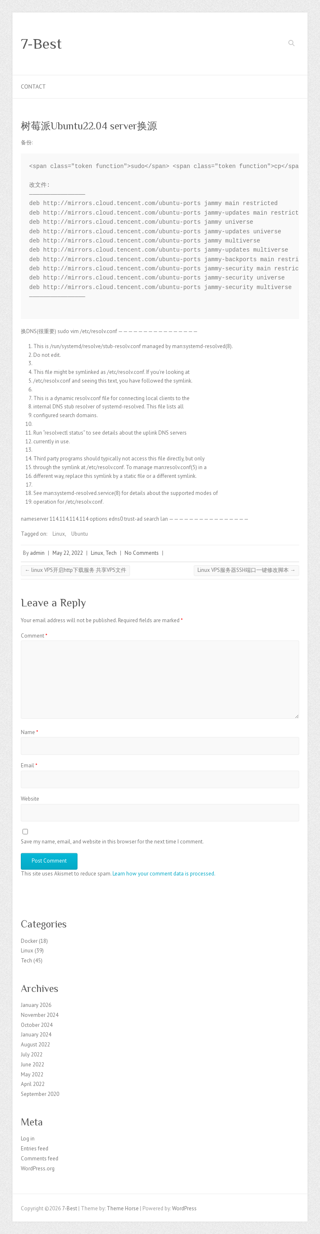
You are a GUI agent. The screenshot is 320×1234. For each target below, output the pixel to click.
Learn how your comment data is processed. (163, 873)
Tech (111, 552)
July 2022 (31, 1054)
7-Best (41, 43)
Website (30, 798)
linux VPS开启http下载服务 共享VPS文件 (75, 570)
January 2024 (36, 1034)
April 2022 (33, 1084)
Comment (34, 635)
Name (29, 732)
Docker (29, 941)
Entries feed (34, 1148)
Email (29, 765)
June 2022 (32, 1064)
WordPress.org (38, 1168)
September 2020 (40, 1094)
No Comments (142, 552)
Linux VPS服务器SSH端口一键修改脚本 (246, 570)
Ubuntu (79, 533)
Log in (28, 1138)
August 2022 (35, 1044)
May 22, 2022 (67, 552)
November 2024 (39, 1015)
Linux (58, 533)
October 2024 (36, 1025)
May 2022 (32, 1074)
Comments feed (39, 1158)
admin (37, 552)
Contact (33, 86)
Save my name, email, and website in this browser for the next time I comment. (112, 841)
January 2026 (36, 1005)
